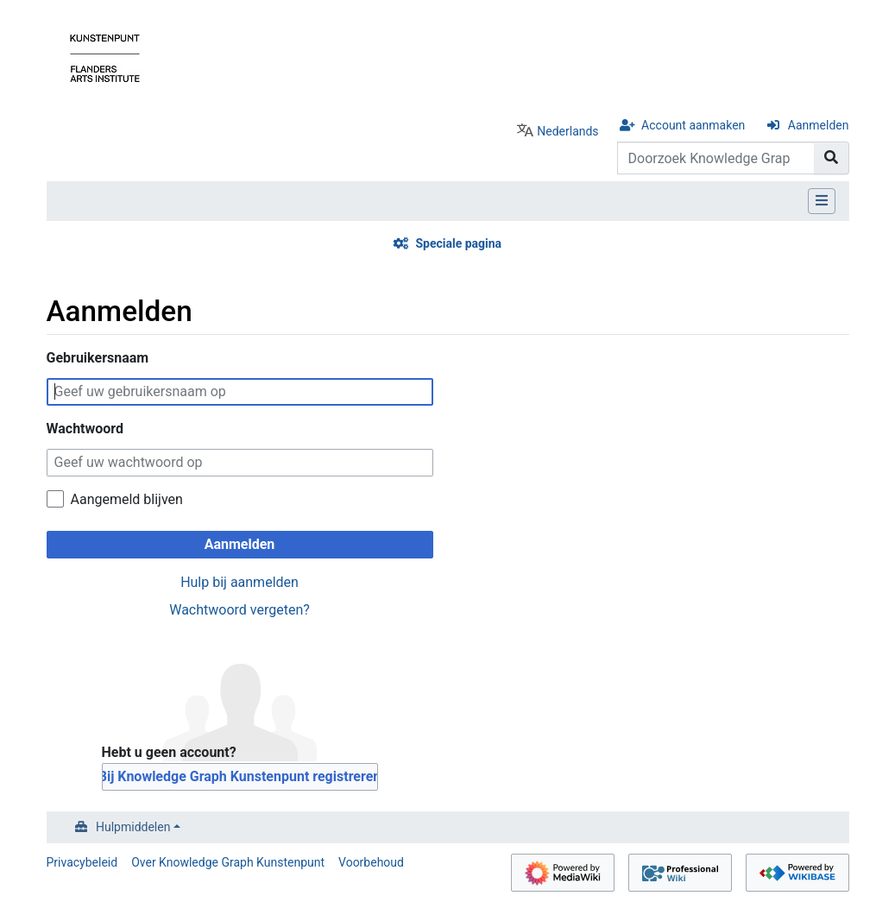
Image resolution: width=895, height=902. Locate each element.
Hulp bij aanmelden (239, 582)
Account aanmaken (693, 125)
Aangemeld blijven (127, 499)
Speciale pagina (458, 243)
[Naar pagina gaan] (831, 158)
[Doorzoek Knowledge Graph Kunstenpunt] (716, 158)
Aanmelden (818, 125)
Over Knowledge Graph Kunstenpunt (228, 862)
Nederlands (567, 131)
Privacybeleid (82, 862)
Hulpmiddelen (133, 827)
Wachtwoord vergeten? (239, 610)
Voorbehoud (371, 862)
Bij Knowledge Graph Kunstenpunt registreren (240, 776)
